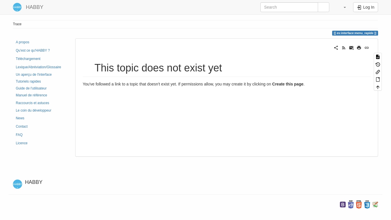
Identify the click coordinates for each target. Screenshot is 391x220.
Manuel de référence (31, 95)
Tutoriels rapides (28, 81)
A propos (22, 42)
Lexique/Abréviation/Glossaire (38, 67)
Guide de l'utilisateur (31, 88)
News (20, 118)
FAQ (19, 135)
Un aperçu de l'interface (34, 75)
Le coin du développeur (33, 110)
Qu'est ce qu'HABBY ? (33, 50)
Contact (22, 126)
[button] (342, 7)
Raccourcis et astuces (32, 103)
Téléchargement (28, 59)
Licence (22, 143)
